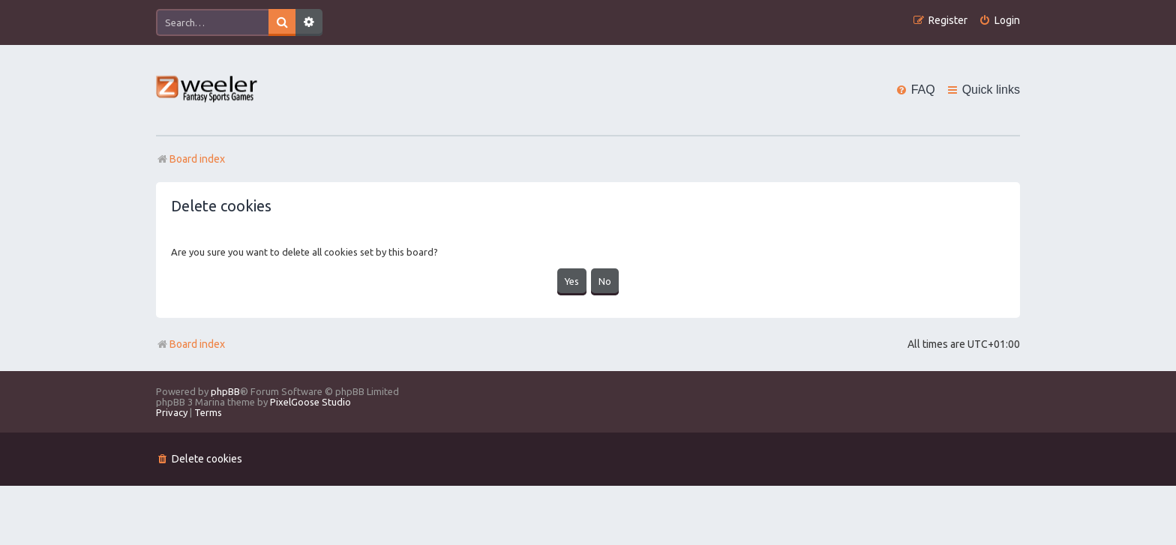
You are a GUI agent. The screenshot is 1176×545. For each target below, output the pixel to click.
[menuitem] (999, 20)
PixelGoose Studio (310, 402)
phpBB (225, 391)
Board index (190, 344)
